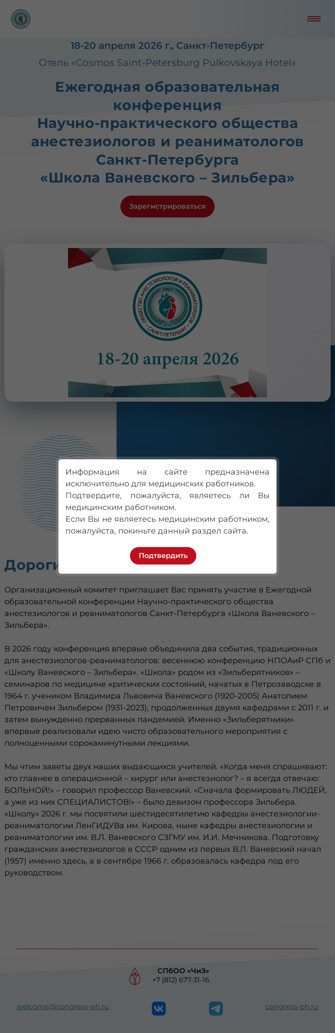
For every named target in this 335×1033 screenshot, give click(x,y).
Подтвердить (163, 555)
